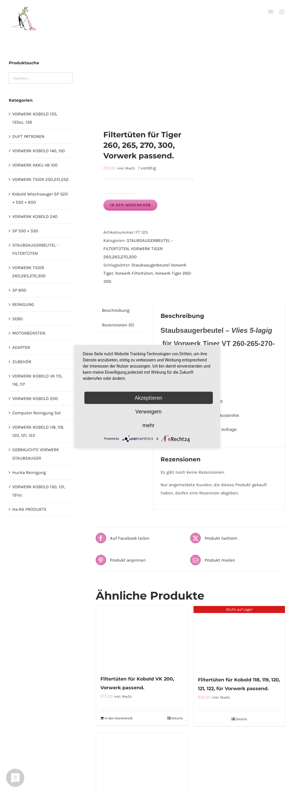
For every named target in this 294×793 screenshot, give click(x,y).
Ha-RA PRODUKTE (29, 509)
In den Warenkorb (130, 205)
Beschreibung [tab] (115, 310)
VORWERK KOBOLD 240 (35, 216)
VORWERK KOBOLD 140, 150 (38, 150)
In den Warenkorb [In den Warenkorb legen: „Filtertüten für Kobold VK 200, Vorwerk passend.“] (119, 718)
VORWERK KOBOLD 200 (35, 398)
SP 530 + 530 (25, 230)
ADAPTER (21, 347)
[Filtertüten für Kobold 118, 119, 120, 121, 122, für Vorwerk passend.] (239, 638)
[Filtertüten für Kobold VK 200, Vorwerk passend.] (141, 637)
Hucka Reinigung (29, 472)
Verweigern (148, 411)
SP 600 (19, 290)
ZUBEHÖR (21, 361)
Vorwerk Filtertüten (134, 273)
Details (177, 718)
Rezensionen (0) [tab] (118, 325)
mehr (148, 425)
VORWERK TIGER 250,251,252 (40, 179)
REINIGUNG (23, 304)
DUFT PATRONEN (28, 136)
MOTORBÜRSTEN (28, 333)
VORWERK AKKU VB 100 (35, 165)
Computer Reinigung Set (36, 412)
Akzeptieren (148, 398)
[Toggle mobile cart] (270, 12)
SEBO (17, 318)
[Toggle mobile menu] (282, 12)
